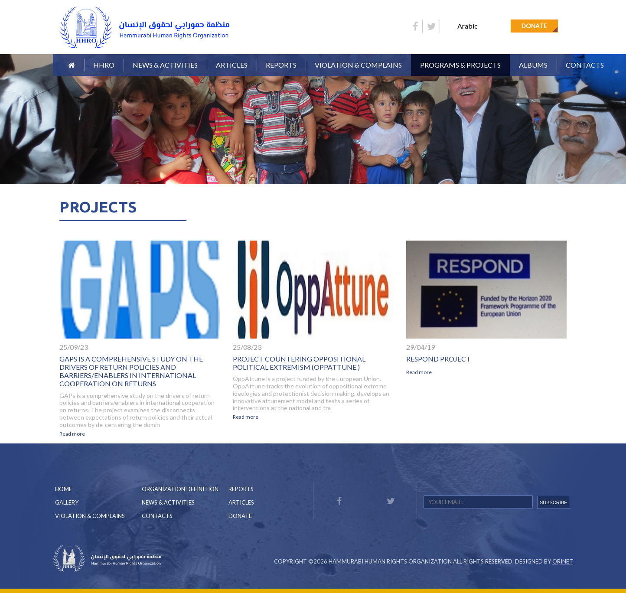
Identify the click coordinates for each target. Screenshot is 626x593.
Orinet (562, 561)
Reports (241, 488)
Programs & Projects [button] (460, 65)
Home (63, 488)
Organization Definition (180, 488)
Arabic (467, 26)
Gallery (66, 502)
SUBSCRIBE (553, 502)
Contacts (585, 65)
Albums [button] (533, 65)
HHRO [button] (103, 65)
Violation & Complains (358, 65)
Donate (534, 25)
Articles (232, 65)
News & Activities (165, 65)
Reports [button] (281, 65)
